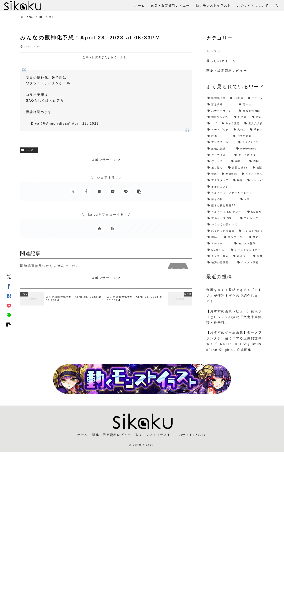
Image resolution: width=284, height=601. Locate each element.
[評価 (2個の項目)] (218, 136)
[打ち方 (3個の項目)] (241, 117)
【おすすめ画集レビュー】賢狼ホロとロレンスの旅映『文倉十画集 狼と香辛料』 (234, 317)
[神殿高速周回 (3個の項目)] (251, 111)
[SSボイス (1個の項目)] (217, 250)
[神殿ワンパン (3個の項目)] (219, 117)
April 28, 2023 (85, 123)
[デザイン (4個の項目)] (255, 98)
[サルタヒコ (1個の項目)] (234, 237)
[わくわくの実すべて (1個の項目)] (235, 224)
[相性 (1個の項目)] (258, 256)
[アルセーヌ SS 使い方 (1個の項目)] (225, 212)
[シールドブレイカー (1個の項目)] (247, 250)
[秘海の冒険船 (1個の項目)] (220, 262)
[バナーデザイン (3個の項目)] (221, 111)
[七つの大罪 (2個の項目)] (248, 136)
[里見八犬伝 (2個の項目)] (254, 123)
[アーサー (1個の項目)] (219, 243)
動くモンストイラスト (153, 435)
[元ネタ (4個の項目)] (251, 104)
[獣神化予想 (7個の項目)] (216, 98)
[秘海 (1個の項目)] (238, 180)
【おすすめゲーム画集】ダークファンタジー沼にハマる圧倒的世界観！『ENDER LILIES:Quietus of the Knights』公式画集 (234, 341)
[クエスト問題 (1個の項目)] (250, 262)
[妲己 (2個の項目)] (212, 174)
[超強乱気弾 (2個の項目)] (220, 149)
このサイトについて (191, 435)
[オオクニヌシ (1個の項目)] (235, 187)
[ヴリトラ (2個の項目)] (217, 161)
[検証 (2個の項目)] (258, 168)
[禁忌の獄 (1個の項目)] (222, 199)
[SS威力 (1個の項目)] (255, 212)
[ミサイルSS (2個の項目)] (251, 142)
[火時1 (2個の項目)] (240, 130)
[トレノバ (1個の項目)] (255, 180)
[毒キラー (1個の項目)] (241, 256)
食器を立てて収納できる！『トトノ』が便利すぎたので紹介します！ (234, 295)
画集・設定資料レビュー (111, 435)
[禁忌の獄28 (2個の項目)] (238, 168)
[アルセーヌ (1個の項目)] (252, 218)
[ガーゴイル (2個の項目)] (219, 155)
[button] (9, 325)
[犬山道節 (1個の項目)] (229, 174)
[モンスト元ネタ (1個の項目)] (251, 231)
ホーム (82, 435)
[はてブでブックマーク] (9, 296)
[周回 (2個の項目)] (256, 161)
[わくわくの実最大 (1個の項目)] (221, 231)
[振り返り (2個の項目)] (216, 168)
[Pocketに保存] (9, 305)
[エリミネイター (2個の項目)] (249, 155)
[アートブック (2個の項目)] (218, 130)
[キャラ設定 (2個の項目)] (231, 123)
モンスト (29, 149)
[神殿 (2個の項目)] (238, 161)
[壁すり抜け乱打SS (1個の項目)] (235, 205)
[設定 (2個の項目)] (258, 117)
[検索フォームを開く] (276, 5)
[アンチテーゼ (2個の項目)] (221, 142)
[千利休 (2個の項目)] (256, 130)
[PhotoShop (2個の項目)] (250, 149)
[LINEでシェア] (9, 315)
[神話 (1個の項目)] (213, 237)
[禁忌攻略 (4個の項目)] (221, 104)
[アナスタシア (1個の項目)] (218, 180)
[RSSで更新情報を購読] (113, 228)
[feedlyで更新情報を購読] (99, 228)
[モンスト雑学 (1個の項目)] (249, 243)
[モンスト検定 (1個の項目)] (218, 256)
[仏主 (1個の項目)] (252, 199)
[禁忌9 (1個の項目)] (256, 237)
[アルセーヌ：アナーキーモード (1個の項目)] (235, 193)
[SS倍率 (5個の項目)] (236, 98)
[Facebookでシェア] (9, 286)
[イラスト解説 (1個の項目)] (252, 174)
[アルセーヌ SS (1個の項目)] (222, 218)
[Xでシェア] (9, 276)
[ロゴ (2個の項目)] (212, 123)
